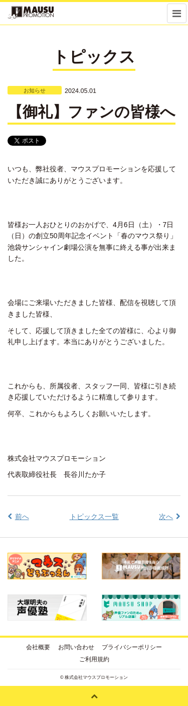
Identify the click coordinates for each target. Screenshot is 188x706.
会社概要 (38, 647)
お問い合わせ (76, 647)
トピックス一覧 (94, 517)
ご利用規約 (94, 659)
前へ (22, 517)
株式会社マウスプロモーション (96, 677)
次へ (166, 517)
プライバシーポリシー (132, 647)
